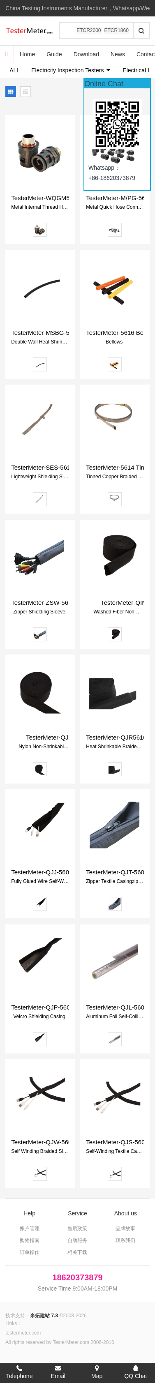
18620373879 (77, 1277)
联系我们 (125, 1240)
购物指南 (29, 1240)
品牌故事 (125, 1228)
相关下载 (77, 1252)
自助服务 (77, 1240)
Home (27, 54)
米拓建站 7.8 (44, 1315)
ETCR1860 (116, 30)
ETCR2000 (88, 30)
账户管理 (29, 1228)
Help (29, 1213)
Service (77, 1213)
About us (125, 1213)
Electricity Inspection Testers (71, 70)
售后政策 (77, 1228)
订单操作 (29, 1252)
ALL (14, 70)
